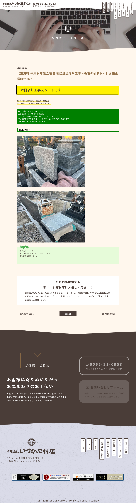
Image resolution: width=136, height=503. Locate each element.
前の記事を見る (27, 313)
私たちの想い (104, 7)
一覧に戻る (68, 313)
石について (112, 7)
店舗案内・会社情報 (120, 10)
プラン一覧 (108, 7)
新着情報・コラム (124, 9)
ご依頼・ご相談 (131, 8)
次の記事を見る (109, 313)
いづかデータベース (127, 10)
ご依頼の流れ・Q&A (116, 10)
